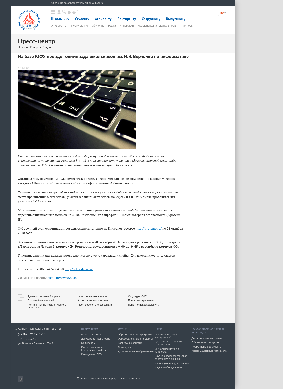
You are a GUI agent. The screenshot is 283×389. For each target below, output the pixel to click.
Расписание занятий (130, 342)
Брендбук (111, 47)
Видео (47, 47)
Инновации (127, 25)
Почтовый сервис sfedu (41, 300)
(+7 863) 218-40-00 (31, 334)
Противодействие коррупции (95, 304)
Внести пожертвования (94, 378)
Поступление (79, 25)
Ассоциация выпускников (93, 300)
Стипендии (124, 347)
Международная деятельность (157, 25)
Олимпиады (88, 342)
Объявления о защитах (205, 342)
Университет (59, 25)
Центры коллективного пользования (168, 343)
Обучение (98, 25)
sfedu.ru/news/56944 (62, 278)
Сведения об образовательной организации (77, 2)
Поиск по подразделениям (143, 304)
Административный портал (44, 296)
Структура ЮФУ (137, 296)
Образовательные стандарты (135, 338)
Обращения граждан (65, 47)
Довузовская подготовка (95, 338)
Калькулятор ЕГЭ (91, 354)
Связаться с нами (92, 47)
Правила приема (91, 334)
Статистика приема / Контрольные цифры (93, 348)
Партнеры (186, 25)
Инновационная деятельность (172, 363)
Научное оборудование (168, 367)
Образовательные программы (135, 334)
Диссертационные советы (206, 338)
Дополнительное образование (136, 351)
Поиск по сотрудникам (141, 300)
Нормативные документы (206, 346)
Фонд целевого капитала (92, 296)
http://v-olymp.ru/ (149, 228)
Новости (23, 47)
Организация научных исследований (168, 336)
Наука (112, 25)
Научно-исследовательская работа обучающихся (171, 357)
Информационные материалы (209, 350)
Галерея (35, 47)
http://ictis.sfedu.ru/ (79, 269)
